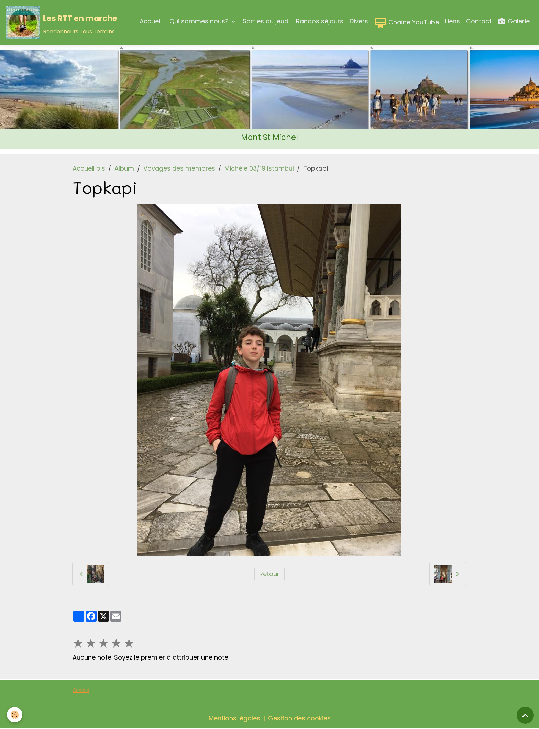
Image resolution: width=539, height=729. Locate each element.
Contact (479, 21)
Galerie (514, 21)
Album (124, 168)
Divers (359, 21)
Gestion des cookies (299, 718)
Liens (452, 21)
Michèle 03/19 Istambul (259, 168)
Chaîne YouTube (406, 23)
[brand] (61, 22)
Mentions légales (234, 718)
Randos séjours (319, 21)
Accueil (151, 21)
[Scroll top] (525, 715)
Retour (269, 573)
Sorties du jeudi (266, 21)
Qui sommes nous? (199, 21)
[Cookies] (14, 714)
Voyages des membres (179, 168)
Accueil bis (89, 168)
